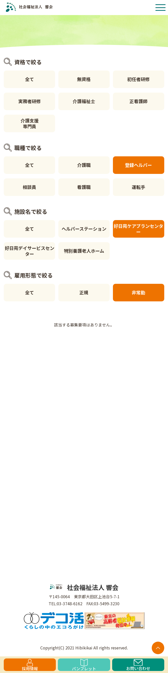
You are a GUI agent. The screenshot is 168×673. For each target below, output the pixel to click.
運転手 (138, 187)
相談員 (29, 187)
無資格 (84, 79)
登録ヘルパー (138, 165)
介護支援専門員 (30, 123)
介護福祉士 (84, 101)
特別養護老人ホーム (84, 250)
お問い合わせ (138, 665)
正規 (83, 292)
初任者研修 (138, 79)
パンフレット (84, 665)
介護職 (84, 165)
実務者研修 (29, 101)
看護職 (84, 187)
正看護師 (138, 101)
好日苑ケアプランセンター (138, 229)
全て (29, 79)
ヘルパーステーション (84, 228)
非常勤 (138, 292)
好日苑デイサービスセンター (29, 251)
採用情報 (30, 665)
